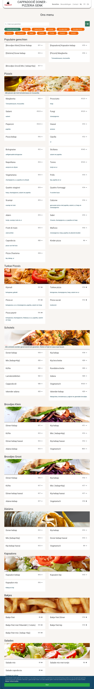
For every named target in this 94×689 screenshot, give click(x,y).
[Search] (28, 24)
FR (84, 4)
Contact (75, 4)
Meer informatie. (12, 681)
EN (88, 4)
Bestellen (55, 4)
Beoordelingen (66, 4)
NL (81, 4)
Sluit (47, 685)
